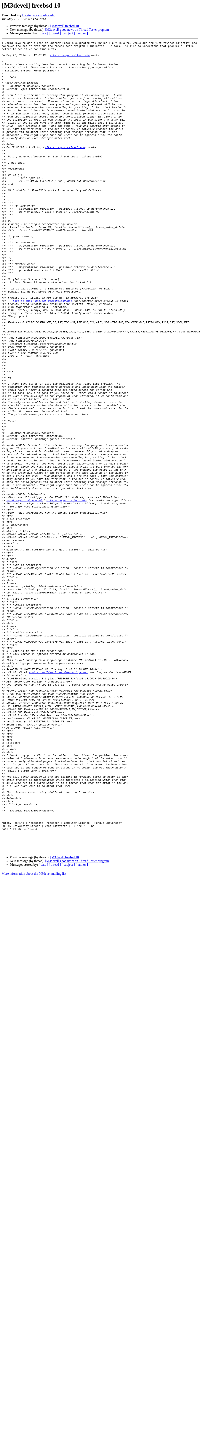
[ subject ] (68, 33)
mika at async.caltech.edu (70, 58)
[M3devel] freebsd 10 (64, 26)
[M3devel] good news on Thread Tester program (77, 29)
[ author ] (82, 33)
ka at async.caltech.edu (24, 592)
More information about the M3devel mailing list (34, 1035)
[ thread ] (55, 33)
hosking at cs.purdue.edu (38, 15)
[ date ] (43, 33)
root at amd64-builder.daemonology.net (42, 353)
